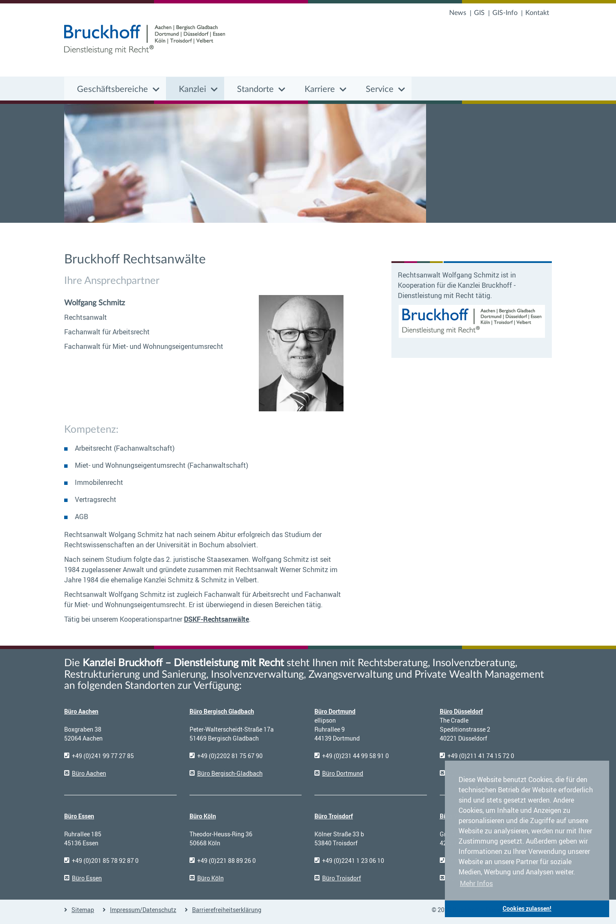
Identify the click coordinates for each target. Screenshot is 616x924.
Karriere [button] (320, 89)
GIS (479, 12)
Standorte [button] (255, 89)
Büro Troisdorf (333, 816)
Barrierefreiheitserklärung (226, 910)
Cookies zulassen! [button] (527, 908)
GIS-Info (505, 12)
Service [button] (380, 89)
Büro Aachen (81, 711)
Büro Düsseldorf (461, 711)
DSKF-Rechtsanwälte (216, 619)
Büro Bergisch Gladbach (222, 711)
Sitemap (82, 910)
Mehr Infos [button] (476, 883)
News (457, 12)
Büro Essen (79, 816)
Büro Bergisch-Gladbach (230, 773)
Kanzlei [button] (192, 89)
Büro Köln (203, 816)
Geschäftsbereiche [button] (112, 89)
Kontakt (537, 12)
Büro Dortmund (334, 711)
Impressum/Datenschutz (143, 910)
